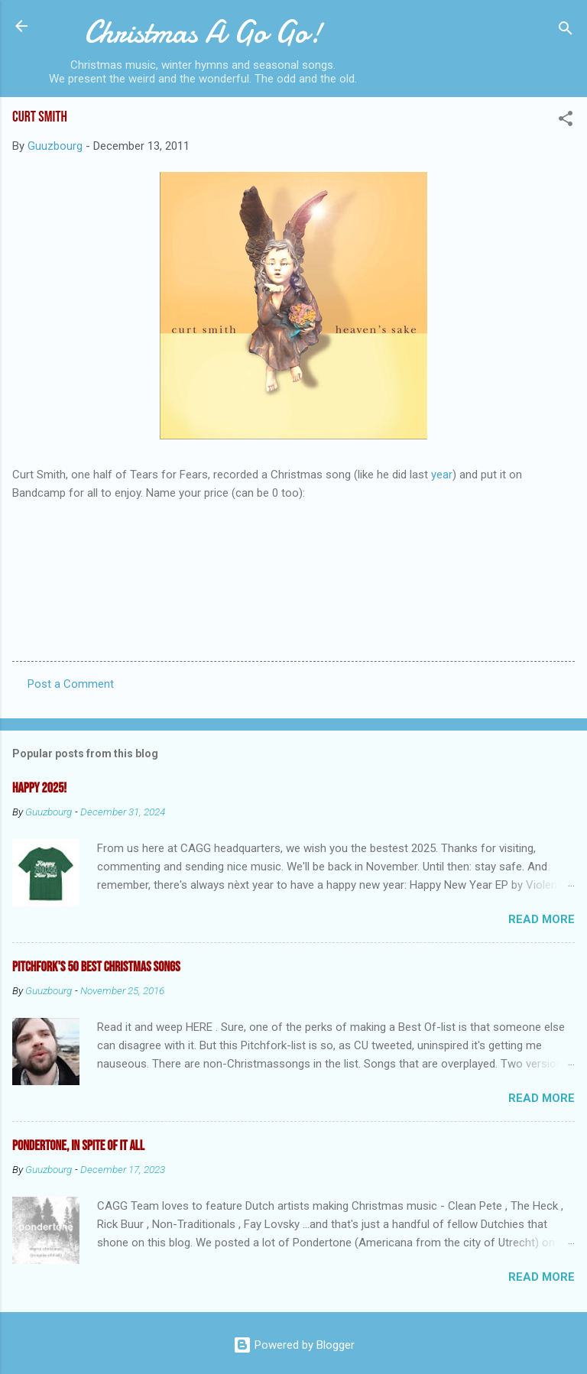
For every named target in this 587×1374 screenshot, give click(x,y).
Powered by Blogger (294, 1345)
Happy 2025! (39, 788)
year (441, 474)
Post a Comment (71, 684)
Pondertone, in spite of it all (78, 1146)
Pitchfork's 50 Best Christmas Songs (96, 967)
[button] (565, 121)
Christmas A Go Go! (203, 32)
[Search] (565, 31)
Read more (541, 919)
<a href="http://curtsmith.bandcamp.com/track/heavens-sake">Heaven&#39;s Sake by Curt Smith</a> (293, 548)
